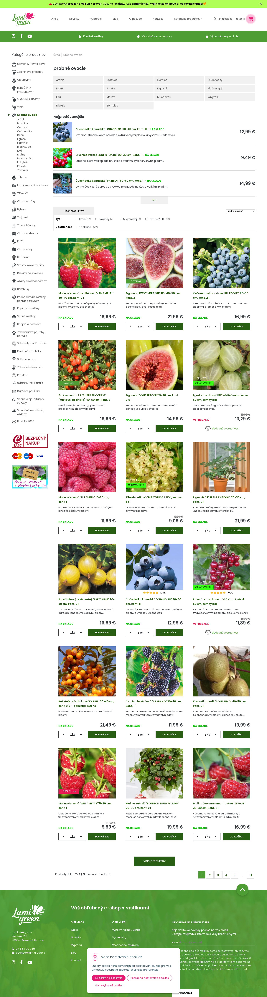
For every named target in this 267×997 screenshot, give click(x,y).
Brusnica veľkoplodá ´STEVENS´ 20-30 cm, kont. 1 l (109, 155)
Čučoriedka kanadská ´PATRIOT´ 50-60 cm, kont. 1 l (110, 181)
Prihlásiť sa (226, 19)
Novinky (74, 19)
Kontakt (76, 960)
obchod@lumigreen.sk (30, 953)
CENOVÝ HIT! (159, 219)
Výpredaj (96, 19)
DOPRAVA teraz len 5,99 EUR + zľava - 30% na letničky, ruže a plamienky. (100, 4)
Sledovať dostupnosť (221, 428)
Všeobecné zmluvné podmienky (125, 947)
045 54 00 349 (25, 949)
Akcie (54, 19)
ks (73, 326)
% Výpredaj (132, 219)
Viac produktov (154, 861)
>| (251, 875)
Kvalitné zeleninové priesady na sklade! (176, 4)
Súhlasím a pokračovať (108, 977)
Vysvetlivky (119, 937)
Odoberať (185, 993)
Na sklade (88, 227)
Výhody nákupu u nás (126, 930)
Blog (73, 953)
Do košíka (102, 326)
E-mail (176, 942)
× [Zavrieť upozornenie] (260, 4)
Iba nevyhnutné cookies (109, 985)
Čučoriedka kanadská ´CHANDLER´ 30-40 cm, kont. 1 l (111, 129)
